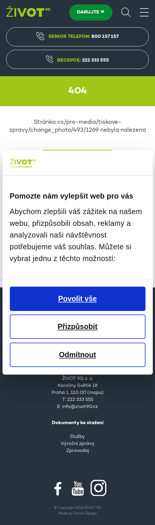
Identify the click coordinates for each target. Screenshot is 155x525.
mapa (95, 392)
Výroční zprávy (78, 443)
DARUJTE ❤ (90, 12)
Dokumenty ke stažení (77, 423)
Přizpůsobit (77, 326)
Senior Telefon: (77, 36)
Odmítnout (77, 354)
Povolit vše (77, 298)
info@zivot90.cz (80, 406)
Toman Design (85, 513)
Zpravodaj (77, 450)
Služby (77, 436)
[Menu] (144, 12)
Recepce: (77, 60)
